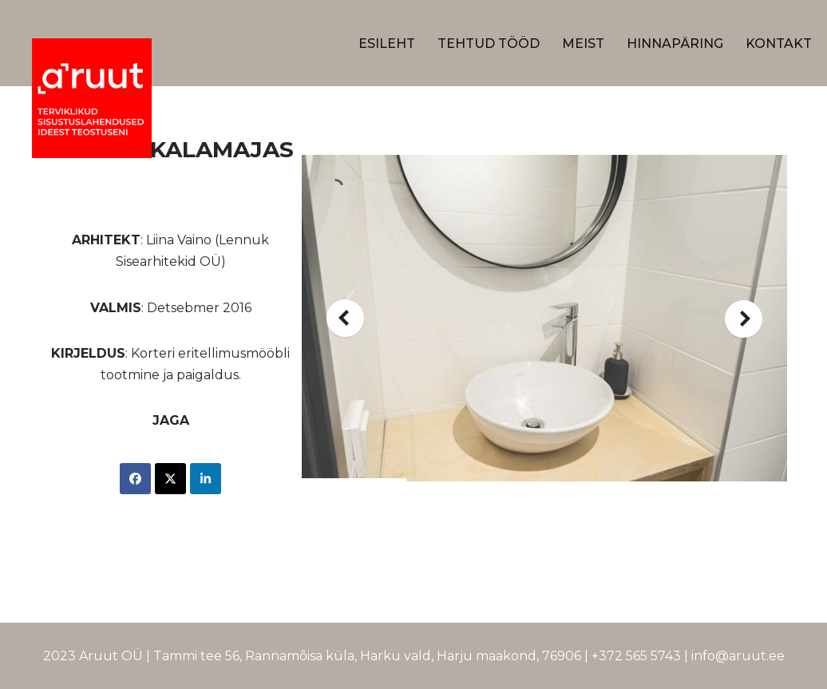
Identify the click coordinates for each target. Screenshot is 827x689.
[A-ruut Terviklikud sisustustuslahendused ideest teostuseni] (92, 98)
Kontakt (779, 43)
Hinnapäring (675, 43)
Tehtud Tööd (488, 43)
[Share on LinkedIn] (205, 478)
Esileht (386, 43)
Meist (583, 43)
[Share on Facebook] (135, 478)
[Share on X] (170, 478)
